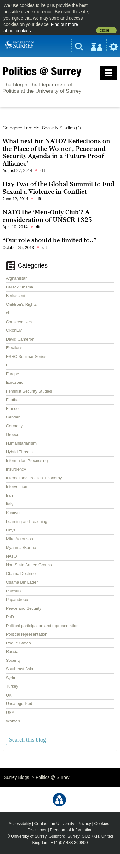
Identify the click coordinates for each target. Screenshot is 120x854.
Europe (12, 373)
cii (8, 313)
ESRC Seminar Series (26, 356)
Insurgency (16, 469)
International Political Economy (34, 478)
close (104, 30)
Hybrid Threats (19, 451)
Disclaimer (37, 829)
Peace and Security (24, 608)
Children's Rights (21, 304)
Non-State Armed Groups (29, 564)
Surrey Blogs (16, 777)
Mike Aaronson (19, 539)
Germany (14, 426)
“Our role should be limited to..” (49, 240)
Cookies (101, 823)
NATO (11, 556)
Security (13, 660)
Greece (13, 434)
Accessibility (20, 823)
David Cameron (20, 339)
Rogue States (18, 643)
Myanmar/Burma (21, 547)
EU (9, 365)
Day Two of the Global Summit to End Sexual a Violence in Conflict (58, 188)
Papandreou (17, 599)
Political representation (27, 634)
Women (13, 721)
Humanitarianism (21, 443)
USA (10, 712)
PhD (10, 616)
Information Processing (27, 460)
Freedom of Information (71, 829)
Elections (14, 347)
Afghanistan (17, 278)
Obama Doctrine (21, 573)
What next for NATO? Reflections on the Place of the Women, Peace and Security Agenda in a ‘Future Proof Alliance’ (56, 152)
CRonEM (14, 330)
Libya (11, 530)
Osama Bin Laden (22, 582)
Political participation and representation (42, 625)
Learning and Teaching (26, 521)
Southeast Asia (19, 669)
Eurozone (15, 382)
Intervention (16, 486)
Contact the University (54, 823)
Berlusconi (15, 295)
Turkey (12, 686)
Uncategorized (19, 703)
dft (42, 170)
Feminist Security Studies (29, 391)
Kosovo (13, 512)
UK (9, 695)
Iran (9, 495)
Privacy (84, 823)
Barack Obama (19, 287)
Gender (13, 417)
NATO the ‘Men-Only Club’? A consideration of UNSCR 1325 (47, 216)
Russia (12, 651)
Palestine (14, 591)
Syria (10, 677)
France (12, 408)
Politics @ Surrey (42, 71)
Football (13, 399)
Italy (10, 503)
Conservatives (19, 321)
